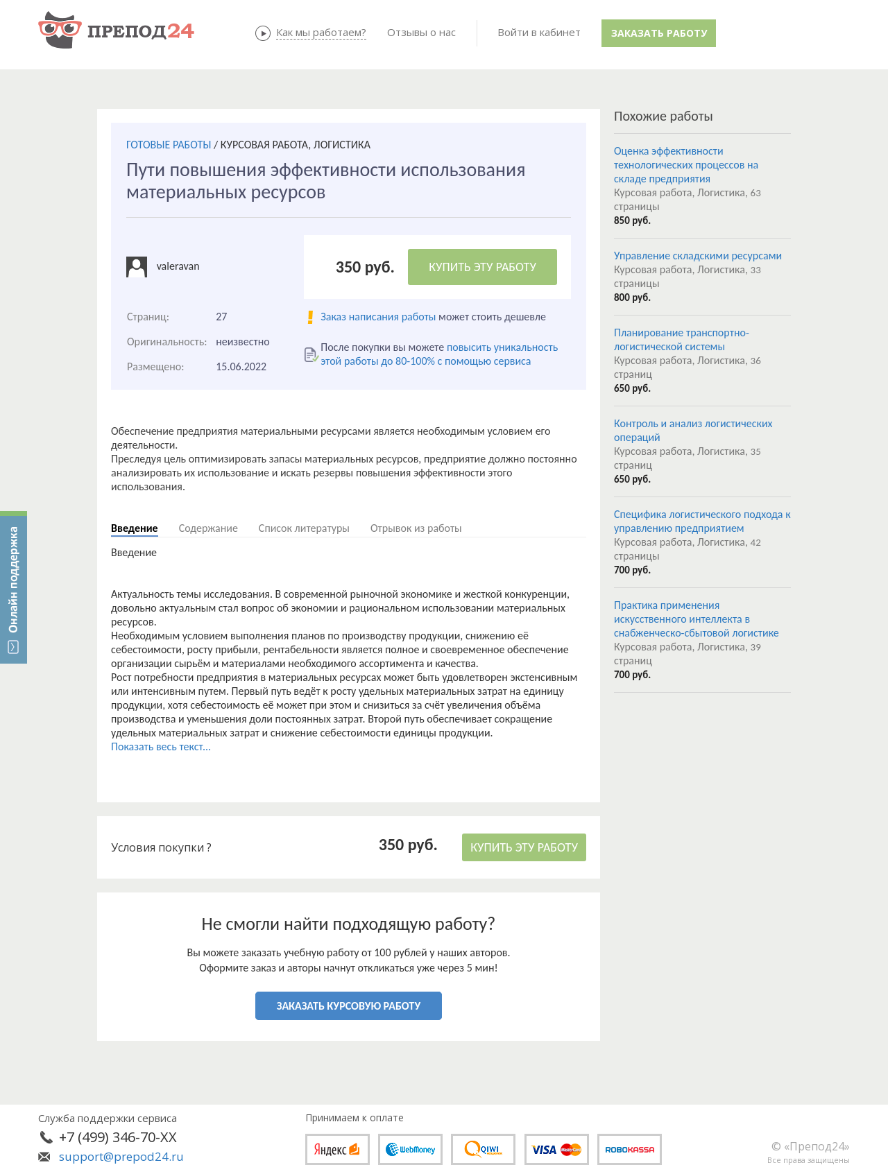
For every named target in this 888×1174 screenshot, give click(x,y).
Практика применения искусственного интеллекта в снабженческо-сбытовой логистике (696, 618)
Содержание (208, 528)
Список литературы (304, 528)
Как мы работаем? (321, 32)
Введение (134, 528)
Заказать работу (659, 33)
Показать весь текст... (161, 746)
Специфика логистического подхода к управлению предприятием (702, 521)
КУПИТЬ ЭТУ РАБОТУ (482, 267)
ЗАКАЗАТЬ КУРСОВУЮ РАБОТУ (348, 1005)
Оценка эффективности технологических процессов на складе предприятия (686, 164)
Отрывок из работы (416, 528)
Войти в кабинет (539, 32)
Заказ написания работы (378, 316)
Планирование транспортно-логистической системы (681, 339)
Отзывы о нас (421, 32)
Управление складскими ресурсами (698, 255)
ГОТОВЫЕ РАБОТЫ (168, 144)
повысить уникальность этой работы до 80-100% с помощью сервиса (439, 354)
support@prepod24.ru (121, 1156)
